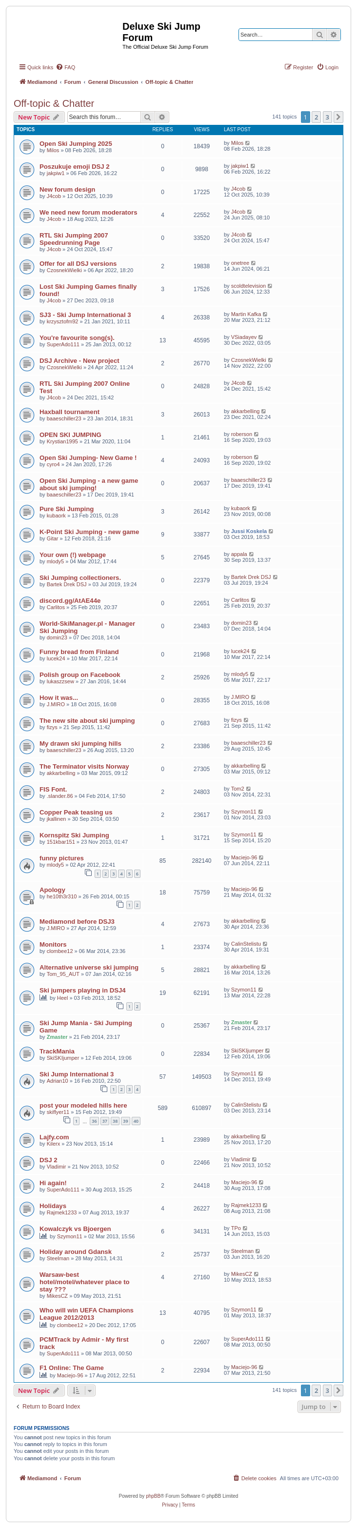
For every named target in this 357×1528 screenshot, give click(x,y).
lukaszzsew (60, 681)
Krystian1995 (62, 441)
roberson (241, 434)
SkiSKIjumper (63, 1058)
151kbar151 (61, 842)
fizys (52, 727)
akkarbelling (245, 411)
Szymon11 (244, 811)
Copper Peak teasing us (76, 812)
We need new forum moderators (89, 212)
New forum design (67, 189)
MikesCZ (57, 1296)
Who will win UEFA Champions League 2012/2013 (87, 1314)
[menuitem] (65, 67)
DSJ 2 (49, 1160)
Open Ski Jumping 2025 (76, 143)
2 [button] (316, 117)
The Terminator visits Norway (84, 766)
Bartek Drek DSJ (67, 584)
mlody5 (55, 561)
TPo (236, 1228)
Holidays (53, 1206)
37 (104, 1121)
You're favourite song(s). (77, 337)
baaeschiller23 (64, 418)
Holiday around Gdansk (76, 1251)
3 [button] (327, 117)
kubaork (56, 515)
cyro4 (53, 464)
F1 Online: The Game (72, 1367)
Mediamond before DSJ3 (77, 921)
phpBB (153, 1496)
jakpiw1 (56, 173)
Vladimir (56, 1167)
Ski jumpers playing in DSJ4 (83, 990)
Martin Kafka (246, 314)
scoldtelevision (248, 286)
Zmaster (57, 1037)
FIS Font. (53, 789)
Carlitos (56, 607)
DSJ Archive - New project (79, 360)
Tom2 (237, 789)
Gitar (53, 538)
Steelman (58, 1258)
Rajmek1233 (62, 1212)
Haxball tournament (69, 412)
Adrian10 (57, 1081)
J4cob (54, 196)
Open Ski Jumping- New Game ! (88, 457)
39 (125, 1121)
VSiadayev (244, 337)
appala (239, 554)
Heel (62, 998)
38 (115, 1121)
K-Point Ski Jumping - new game (89, 532)
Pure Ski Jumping (67, 509)
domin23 (57, 637)
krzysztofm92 (63, 321)
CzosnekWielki (64, 270)
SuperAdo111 (63, 344)
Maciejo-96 (244, 857)
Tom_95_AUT (63, 974)
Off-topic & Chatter (54, 103)
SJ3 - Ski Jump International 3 (85, 314)
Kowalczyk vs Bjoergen (75, 1228)
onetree (240, 263)
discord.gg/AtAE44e (70, 600)
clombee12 (60, 951)
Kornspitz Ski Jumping (74, 835)
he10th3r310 (62, 896)
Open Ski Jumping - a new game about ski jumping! (89, 484)
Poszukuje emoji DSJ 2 (75, 166)
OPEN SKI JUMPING (70, 434)
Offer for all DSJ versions (78, 263)
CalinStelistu (246, 944)
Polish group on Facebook (80, 674)
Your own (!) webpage (73, 554)
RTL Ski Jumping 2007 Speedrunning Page (74, 239)
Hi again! (53, 1183)
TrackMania (57, 1051)
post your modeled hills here (83, 1105)
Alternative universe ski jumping (89, 967)
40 (136, 1121)
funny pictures (62, 858)
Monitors (53, 944)
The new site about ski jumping (87, 720)
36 (94, 1121)
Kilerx (53, 1144)
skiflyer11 (58, 1112)
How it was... (59, 697)
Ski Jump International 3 (77, 1074)
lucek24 (56, 658)
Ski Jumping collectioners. (80, 577)
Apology (52, 889)
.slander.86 (60, 796)
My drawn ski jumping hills (80, 743)
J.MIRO (56, 704)
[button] (338, 117)
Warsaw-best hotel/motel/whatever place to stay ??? (85, 1282)
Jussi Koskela (249, 531)
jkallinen (56, 819)
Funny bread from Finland (79, 651)
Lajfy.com (54, 1137)
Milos (53, 150)
